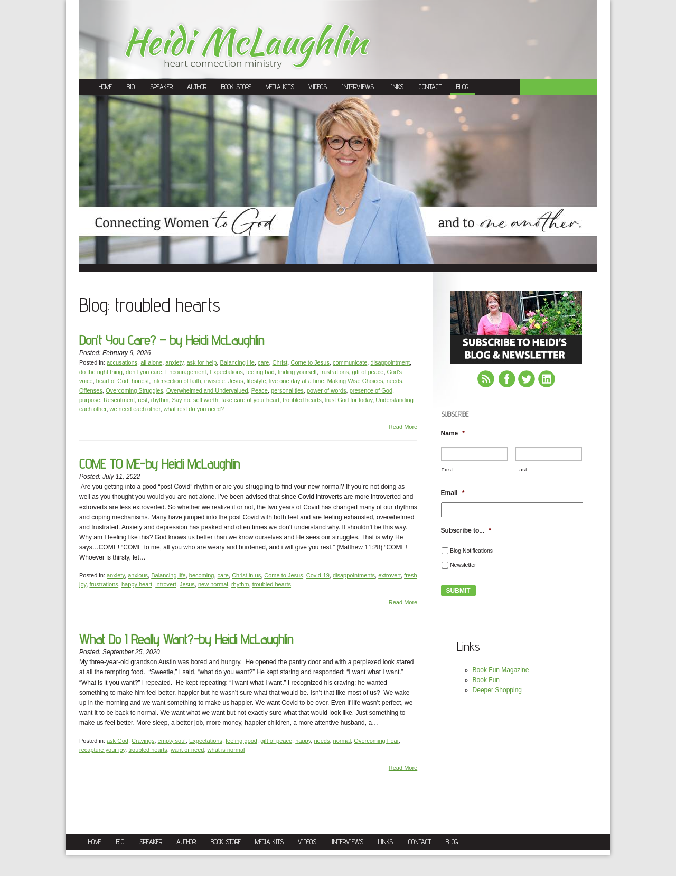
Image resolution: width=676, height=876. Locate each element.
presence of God (371, 390)
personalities (287, 390)
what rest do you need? (194, 409)
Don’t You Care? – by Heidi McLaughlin (171, 340)
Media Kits (280, 86)
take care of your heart (250, 400)
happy (303, 741)
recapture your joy (102, 750)
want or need (187, 750)
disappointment (390, 362)
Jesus (235, 381)
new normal (213, 584)
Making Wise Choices (355, 381)
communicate (350, 362)
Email (453, 493)
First (447, 469)
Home (105, 86)
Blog (462, 86)
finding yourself (297, 372)
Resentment (119, 400)
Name (453, 433)
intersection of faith (176, 381)
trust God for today (348, 400)
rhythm (160, 400)
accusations (122, 362)
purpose (89, 400)
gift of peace (368, 372)
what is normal (226, 750)
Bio (131, 86)
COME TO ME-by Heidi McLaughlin (159, 463)
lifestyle (256, 381)
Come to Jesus (309, 362)
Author (196, 86)
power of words (326, 390)
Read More (403, 427)
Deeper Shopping (497, 690)
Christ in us (246, 575)
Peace (259, 390)
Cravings (143, 741)
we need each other (135, 409)
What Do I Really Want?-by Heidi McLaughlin (186, 639)
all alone (151, 362)
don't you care (144, 372)
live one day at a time (296, 381)
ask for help (201, 362)
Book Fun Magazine (501, 670)
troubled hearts (302, 400)
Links (396, 86)
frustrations (334, 372)
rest (142, 400)
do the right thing (101, 372)
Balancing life (237, 362)
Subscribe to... (466, 530)
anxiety (174, 362)
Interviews (358, 86)
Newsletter (463, 565)
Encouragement (185, 372)
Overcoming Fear (376, 741)
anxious (138, 575)
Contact (430, 86)
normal (342, 741)
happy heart (136, 584)
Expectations (226, 372)
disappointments (354, 575)
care (263, 362)
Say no (181, 400)
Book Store (236, 86)
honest (140, 381)
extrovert (389, 575)
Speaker (161, 86)
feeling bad (260, 372)
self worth (205, 400)
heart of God (112, 381)
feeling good (241, 741)
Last (521, 469)
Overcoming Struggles (134, 390)
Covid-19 (318, 575)
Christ (280, 362)
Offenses (90, 390)
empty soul (172, 741)
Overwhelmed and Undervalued (207, 390)
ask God (117, 741)
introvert (165, 584)
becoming (201, 575)
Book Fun (486, 680)
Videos (317, 86)
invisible (214, 381)
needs (394, 381)
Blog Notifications (471, 550)
